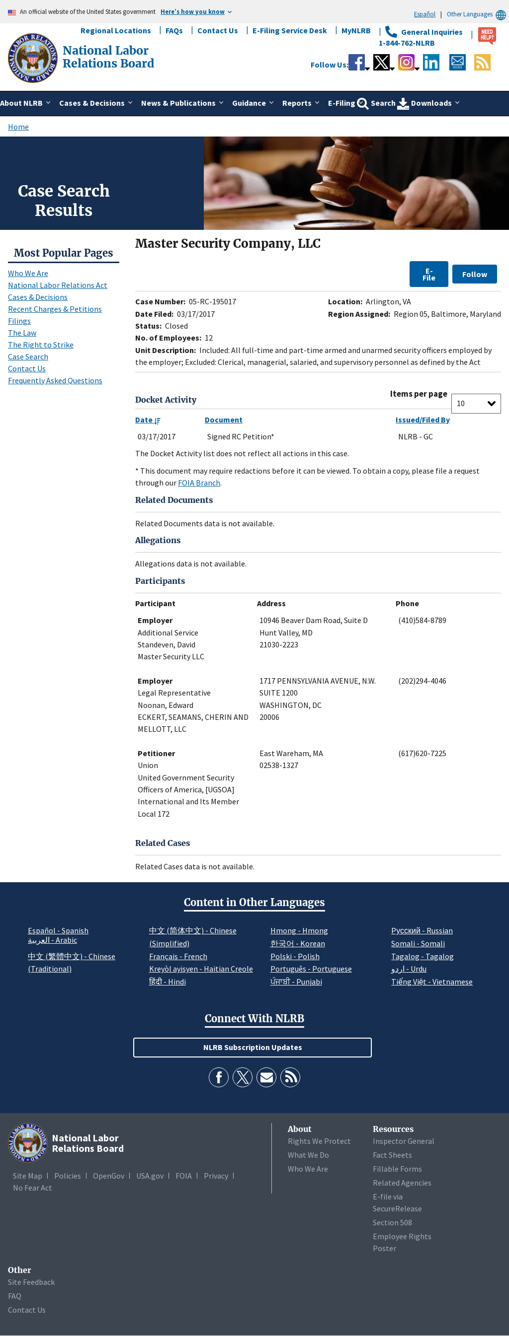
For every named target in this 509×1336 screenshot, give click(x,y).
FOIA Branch (199, 483)
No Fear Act (32, 1188)
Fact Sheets (392, 1155)
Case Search (28, 356)
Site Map (27, 1176)
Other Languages (478, 14)
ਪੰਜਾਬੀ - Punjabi (296, 981)
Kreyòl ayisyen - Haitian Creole (201, 969)
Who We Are (28, 273)
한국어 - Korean (297, 943)
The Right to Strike (41, 345)
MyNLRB (356, 30)
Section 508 (392, 1222)
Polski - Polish (295, 956)
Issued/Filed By (423, 419)
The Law (22, 333)
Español (424, 14)
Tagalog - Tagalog (422, 956)
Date (148, 419)
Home (18, 127)
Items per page (418, 394)
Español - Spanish (58, 930)
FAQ (14, 1296)
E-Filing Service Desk (290, 30)
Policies (67, 1176)
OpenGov (108, 1176)
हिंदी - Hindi (167, 981)
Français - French (178, 956)
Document (224, 419)
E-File (429, 274)
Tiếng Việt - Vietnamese (432, 981)
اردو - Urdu (408, 969)
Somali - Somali (418, 943)
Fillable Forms (397, 1169)
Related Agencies (402, 1183)
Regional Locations (116, 30)
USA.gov (150, 1176)
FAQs (174, 30)
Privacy (216, 1176)
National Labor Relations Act (57, 285)
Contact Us (217, 30)
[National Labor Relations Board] (34, 57)
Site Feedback (31, 1282)
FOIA (183, 1176)
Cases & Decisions (38, 297)
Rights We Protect (319, 1141)
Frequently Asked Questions (55, 380)
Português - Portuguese (311, 969)
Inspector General (403, 1141)
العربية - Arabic (52, 940)
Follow (474, 274)
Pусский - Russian (422, 930)
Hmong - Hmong (299, 930)
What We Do (308, 1155)
